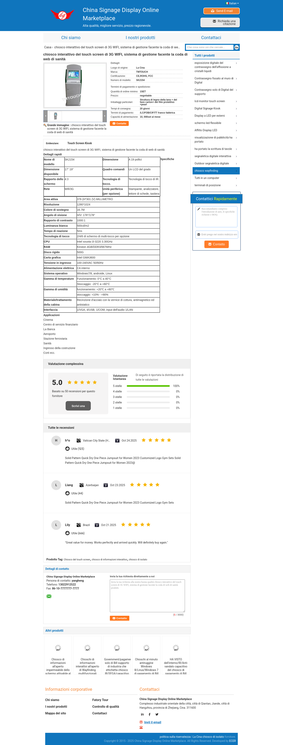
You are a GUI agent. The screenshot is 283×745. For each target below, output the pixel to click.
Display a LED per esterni (210, 115)
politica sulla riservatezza (175, 736)
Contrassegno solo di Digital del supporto (214, 91)
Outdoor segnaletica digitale (212, 163)
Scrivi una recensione (78, 407)
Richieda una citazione (227, 22)
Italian (234, 3)
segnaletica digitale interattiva (213, 156)
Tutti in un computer (207, 178)
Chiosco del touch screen (77, 559)
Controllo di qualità (105, 706)
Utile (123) (77, 449)
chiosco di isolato (138, 559)
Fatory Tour (100, 700)
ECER (232, 740)
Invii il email (152, 722)
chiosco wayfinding (206, 170)
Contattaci (211, 37)
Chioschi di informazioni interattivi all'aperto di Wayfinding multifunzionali (87, 666)
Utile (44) (77, 493)
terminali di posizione (208, 185)
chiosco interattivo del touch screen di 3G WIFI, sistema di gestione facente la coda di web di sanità (76, 129)
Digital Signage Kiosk (207, 108)
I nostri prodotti (140, 37)
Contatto (121, 123)
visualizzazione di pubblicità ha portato (213, 139)
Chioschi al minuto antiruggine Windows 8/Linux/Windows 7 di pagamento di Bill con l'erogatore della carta (146, 670)
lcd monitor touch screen (210, 101)
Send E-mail (224, 11)
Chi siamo (71, 37)
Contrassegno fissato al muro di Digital (214, 80)
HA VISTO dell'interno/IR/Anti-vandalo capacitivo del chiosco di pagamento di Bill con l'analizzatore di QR (176, 670)
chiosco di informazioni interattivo (109, 559)
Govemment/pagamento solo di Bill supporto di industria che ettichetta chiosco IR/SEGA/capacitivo (117, 666)
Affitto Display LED (206, 130)
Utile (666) (78, 533)
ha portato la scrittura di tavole (213, 148)
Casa (47, 47)
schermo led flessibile (208, 123)
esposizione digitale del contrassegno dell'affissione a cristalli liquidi (213, 67)
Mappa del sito (55, 713)
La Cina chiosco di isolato (208, 736)
